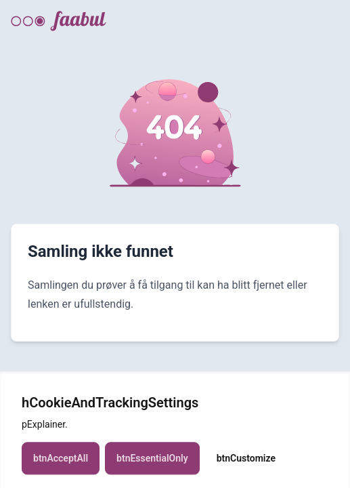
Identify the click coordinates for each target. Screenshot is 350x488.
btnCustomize (246, 463)
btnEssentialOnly (152, 463)
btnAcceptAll (60, 463)
